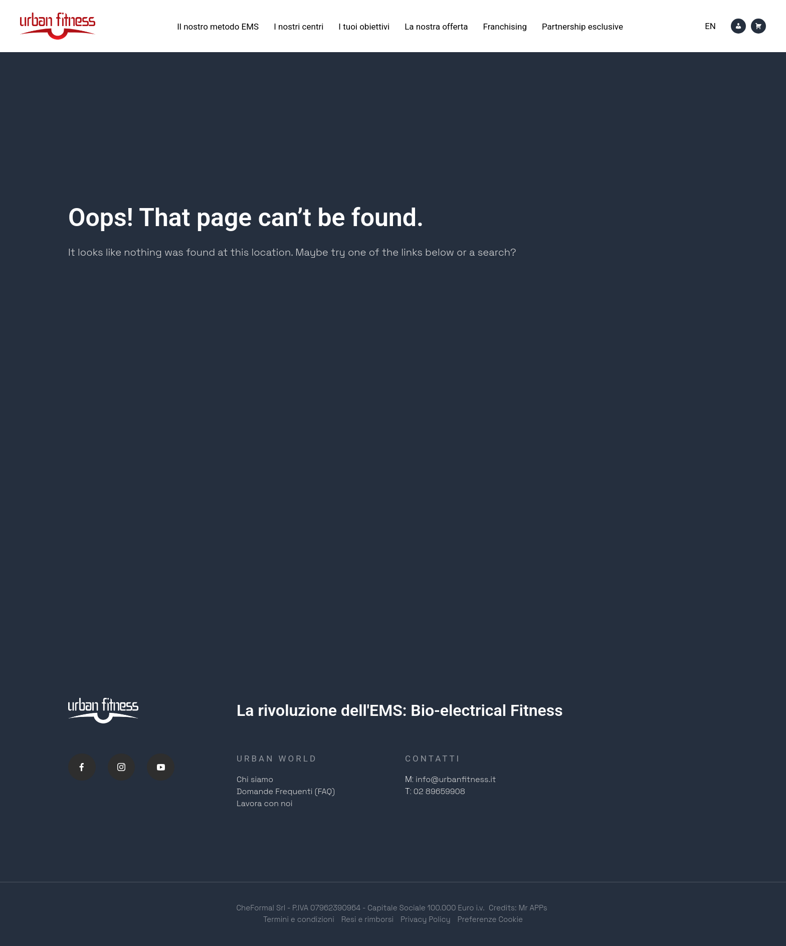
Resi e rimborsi (367, 919)
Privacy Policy (426, 919)
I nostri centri (298, 27)
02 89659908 (439, 792)
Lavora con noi (265, 804)
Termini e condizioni (298, 919)
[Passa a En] (710, 26)
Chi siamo (255, 780)
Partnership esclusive (582, 27)
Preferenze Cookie (490, 919)
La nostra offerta (436, 27)
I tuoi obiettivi (363, 27)
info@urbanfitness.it (456, 780)
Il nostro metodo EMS (218, 27)
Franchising (504, 27)
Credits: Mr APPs (518, 908)
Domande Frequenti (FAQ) (286, 792)
